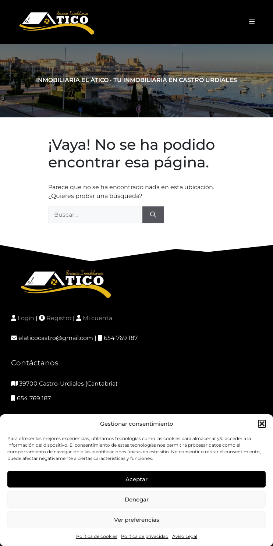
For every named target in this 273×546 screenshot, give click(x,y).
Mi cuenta (97, 318)
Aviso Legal (184, 536)
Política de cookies (96, 536)
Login (26, 318)
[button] (262, 424)
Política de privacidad (145, 536)
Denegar (137, 499)
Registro (58, 318)
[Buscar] (153, 214)
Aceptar (136, 479)
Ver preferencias (136, 519)
